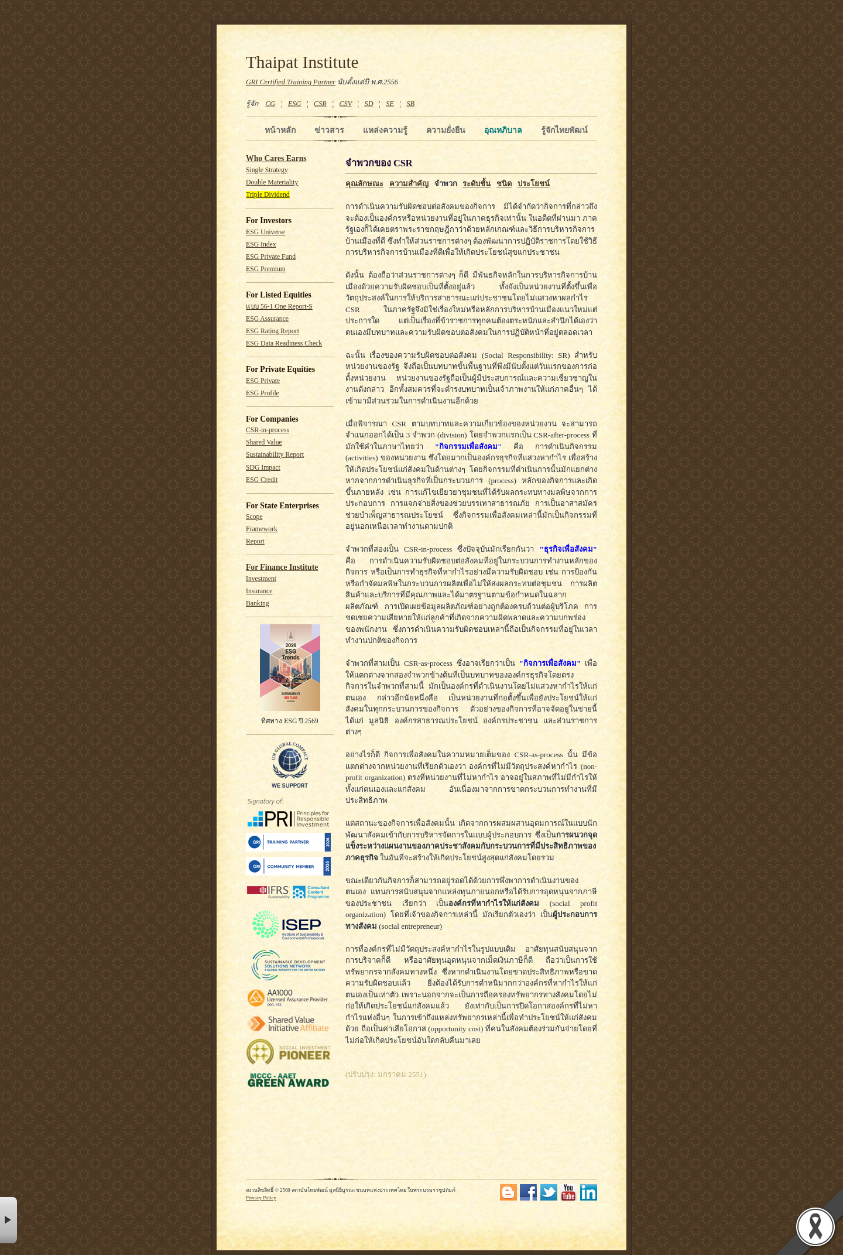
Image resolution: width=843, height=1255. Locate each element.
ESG (294, 104)
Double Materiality (272, 182)
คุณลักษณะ (364, 183)
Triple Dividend (268, 195)
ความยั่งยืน (445, 130)
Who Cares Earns (276, 158)
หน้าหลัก (280, 130)
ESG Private (263, 381)
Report (255, 541)
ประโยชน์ (534, 183)
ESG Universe (265, 232)
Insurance (259, 591)
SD (369, 104)
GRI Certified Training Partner (290, 82)
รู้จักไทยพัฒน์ (564, 130)
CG (270, 104)
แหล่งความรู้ (385, 130)
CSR (320, 104)
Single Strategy (267, 170)
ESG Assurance (267, 319)
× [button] (8, 1220)
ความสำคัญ (409, 183)
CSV (345, 104)
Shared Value (264, 442)
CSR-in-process (267, 430)
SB (411, 104)
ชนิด (504, 183)
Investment (261, 579)
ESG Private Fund (271, 257)
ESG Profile (262, 393)
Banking (257, 603)
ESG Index (261, 244)
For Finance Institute (282, 567)
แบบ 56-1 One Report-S (279, 306)
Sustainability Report (275, 455)
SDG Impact (263, 467)
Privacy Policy (261, 1198)
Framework (261, 529)
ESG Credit (261, 480)
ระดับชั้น (476, 183)
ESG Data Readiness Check (284, 343)
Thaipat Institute (302, 62)
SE (390, 104)
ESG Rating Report (272, 331)
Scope (254, 517)
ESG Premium (266, 269)
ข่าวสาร (329, 130)
